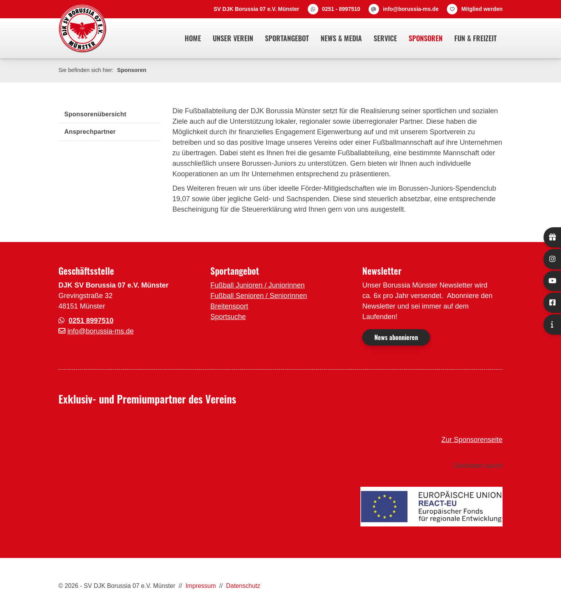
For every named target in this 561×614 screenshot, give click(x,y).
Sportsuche (228, 317)
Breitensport (229, 306)
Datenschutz (243, 585)
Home (193, 38)
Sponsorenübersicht (95, 114)
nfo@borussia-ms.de (101, 331)
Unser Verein (233, 38)
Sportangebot (287, 38)
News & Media (341, 38)
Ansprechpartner (90, 131)
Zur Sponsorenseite (472, 440)
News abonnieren (396, 337)
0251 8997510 (91, 321)
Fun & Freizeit (475, 38)
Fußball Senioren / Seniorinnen (258, 296)
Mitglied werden (482, 9)
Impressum (200, 585)
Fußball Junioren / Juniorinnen (257, 285)
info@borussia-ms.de (411, 9)
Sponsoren (426, 38)
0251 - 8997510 (341, 9)
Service (385, 38)
